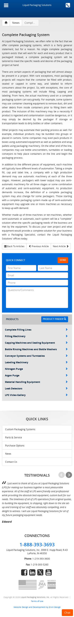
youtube (48, 572)
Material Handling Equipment (36, 382)
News (8, 453)
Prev (61, 475)
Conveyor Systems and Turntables (36, 356)
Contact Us (11, 461)
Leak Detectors (36, 388)
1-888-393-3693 (68, 5)
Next (69, 475)
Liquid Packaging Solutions (37, 5)
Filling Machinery (36, 336)
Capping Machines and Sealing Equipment (36, 342)
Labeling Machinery (36, 362)
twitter (40, 572)
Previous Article (39, 246)
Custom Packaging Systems (20, 429)
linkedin (32, 572)
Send (63, 260)
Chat (67, 612)
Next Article (61, 246)
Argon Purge (36, 375)
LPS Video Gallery (36, 395)
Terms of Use (37, 601)
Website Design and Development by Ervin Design (37, 607)
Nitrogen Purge (36, 369)
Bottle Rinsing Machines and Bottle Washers (36, 349)
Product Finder (54, 319)
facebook (24, 572)
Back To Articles (14, 246)
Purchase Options (14, 445)
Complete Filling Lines (36, 329)
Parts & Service (13, 437)
